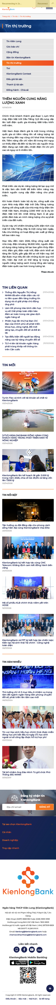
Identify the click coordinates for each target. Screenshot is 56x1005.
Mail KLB (33, 999)
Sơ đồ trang (44, 999)
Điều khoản (11, 999)
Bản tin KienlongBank (18, 57)
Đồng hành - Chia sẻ (17, 90)
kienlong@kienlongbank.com (28, 931)
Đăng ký (44, 806)
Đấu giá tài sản (14, 79)
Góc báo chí (12, 46)
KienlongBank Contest (18, 73)
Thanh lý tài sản (14, 84)
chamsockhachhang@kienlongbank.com (28, 935)
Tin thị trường (13, 63)
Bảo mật (22, 999)
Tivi (8, 68)
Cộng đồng (12, 52)
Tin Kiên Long (13, 41)
